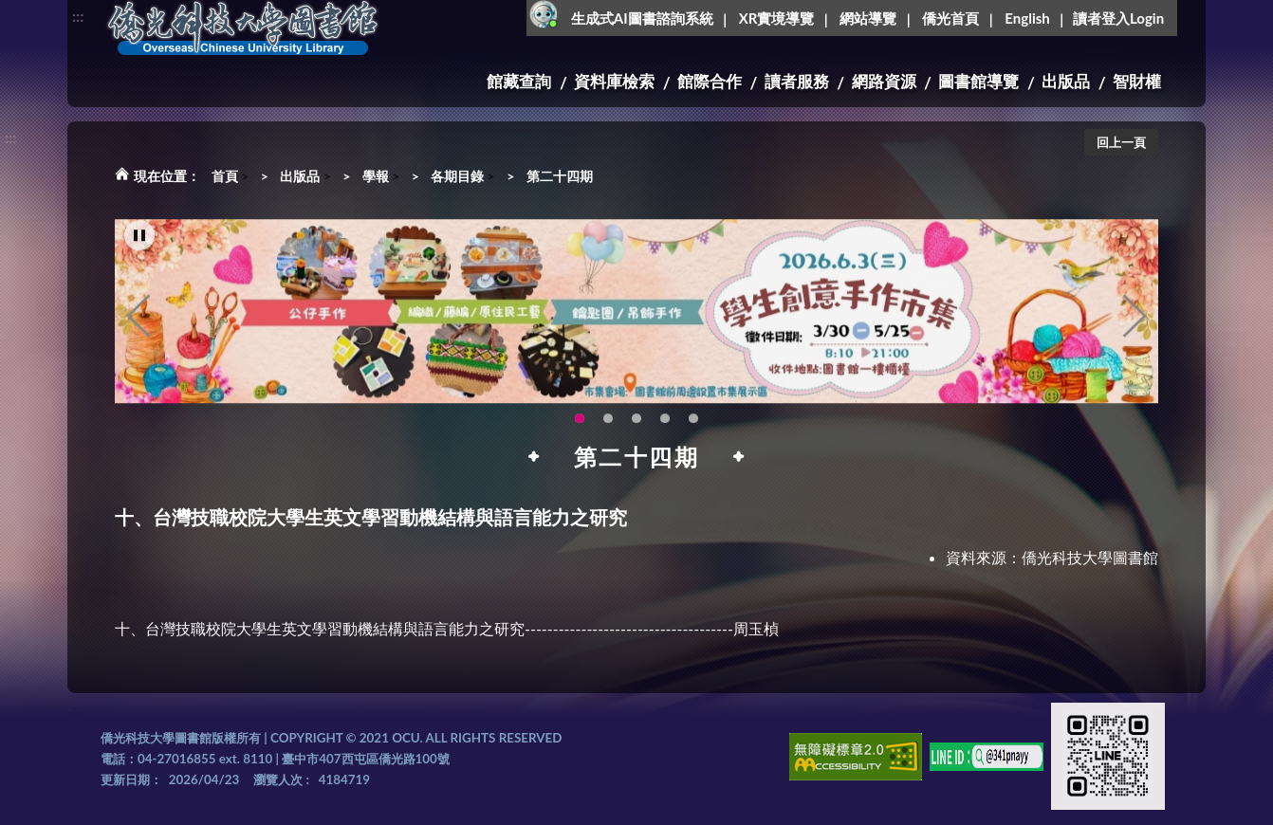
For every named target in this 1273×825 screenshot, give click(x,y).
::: (77, 16)
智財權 (1137, 81)
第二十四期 (559, 176)
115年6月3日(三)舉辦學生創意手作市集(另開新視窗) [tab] (579, 429)
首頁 (225, 176)
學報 (375, 176)
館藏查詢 (519, 81)
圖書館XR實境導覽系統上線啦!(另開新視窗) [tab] (636, 429)
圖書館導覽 (978, 81)
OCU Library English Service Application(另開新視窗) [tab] (608, 429)
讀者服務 (797, 81)
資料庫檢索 (614, 81)
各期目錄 (457, 176)
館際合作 (709, 81)
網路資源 (884, 81)
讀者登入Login (1118, 18)
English (1027, 18)
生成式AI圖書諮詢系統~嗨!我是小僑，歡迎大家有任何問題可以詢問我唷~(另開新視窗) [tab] (693, 429)
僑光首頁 (950, 18)
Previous (138, 327)
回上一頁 (1121, 142)
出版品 (1066, 81)
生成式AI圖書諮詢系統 (642, 18)
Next (1134, 327)
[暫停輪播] (139, 246)
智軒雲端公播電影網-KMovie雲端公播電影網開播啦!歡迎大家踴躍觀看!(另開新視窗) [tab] (665, 429)
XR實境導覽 (777, 18)
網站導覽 (867, 18)
